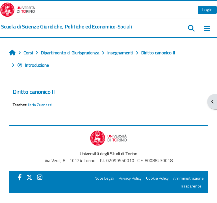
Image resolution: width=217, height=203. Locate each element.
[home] (66, 27)
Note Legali (104, 178)
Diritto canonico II (34, 91)
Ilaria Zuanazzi (40, 105)
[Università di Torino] (17, 9)
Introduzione (33, 65)
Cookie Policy (157, 178)
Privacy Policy (130, 178)
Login (207, 9)
